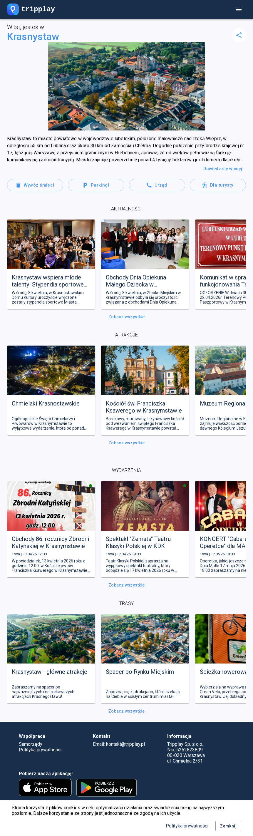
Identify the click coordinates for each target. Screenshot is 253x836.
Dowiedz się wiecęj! (223, 168)
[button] (119, 125)
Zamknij (228, 826)
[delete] (239, 35)
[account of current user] (239, 9)
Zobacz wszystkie (126, 316)
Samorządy (30, 744)
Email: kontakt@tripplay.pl (119, 744)
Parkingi (96, 185)
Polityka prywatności (187, 826)
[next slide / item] (242, 86)
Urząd (157, 185)
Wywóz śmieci (35, 185)
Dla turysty (218, 185)
